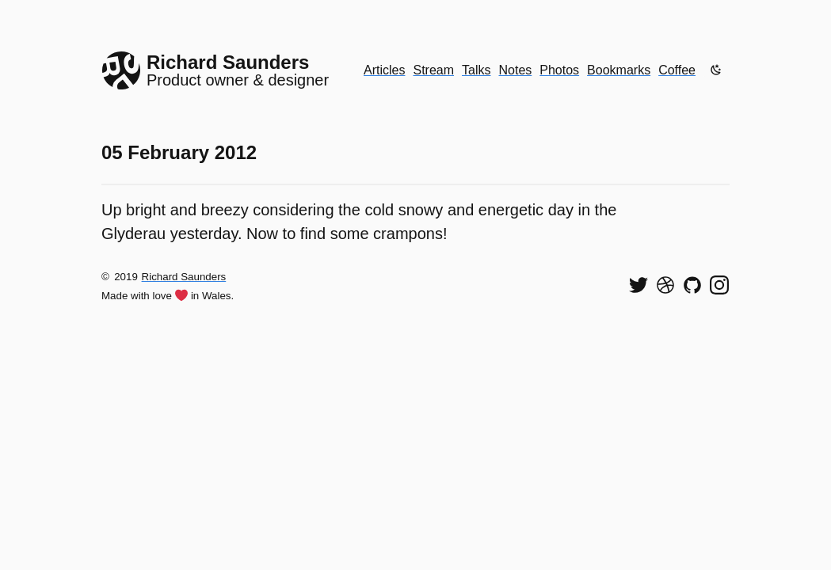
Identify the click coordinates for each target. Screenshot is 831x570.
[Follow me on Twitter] (638, 285)
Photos (559, 70)
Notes (515, 70)
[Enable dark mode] (716, 70)
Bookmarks (618, 70)
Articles (384, 70)
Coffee (677, 70)
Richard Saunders (184, 277)
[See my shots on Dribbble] (665, 285)
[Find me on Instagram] (719, 285)
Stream (433, 70)
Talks (476, 70)
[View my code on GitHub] (692, 285)
